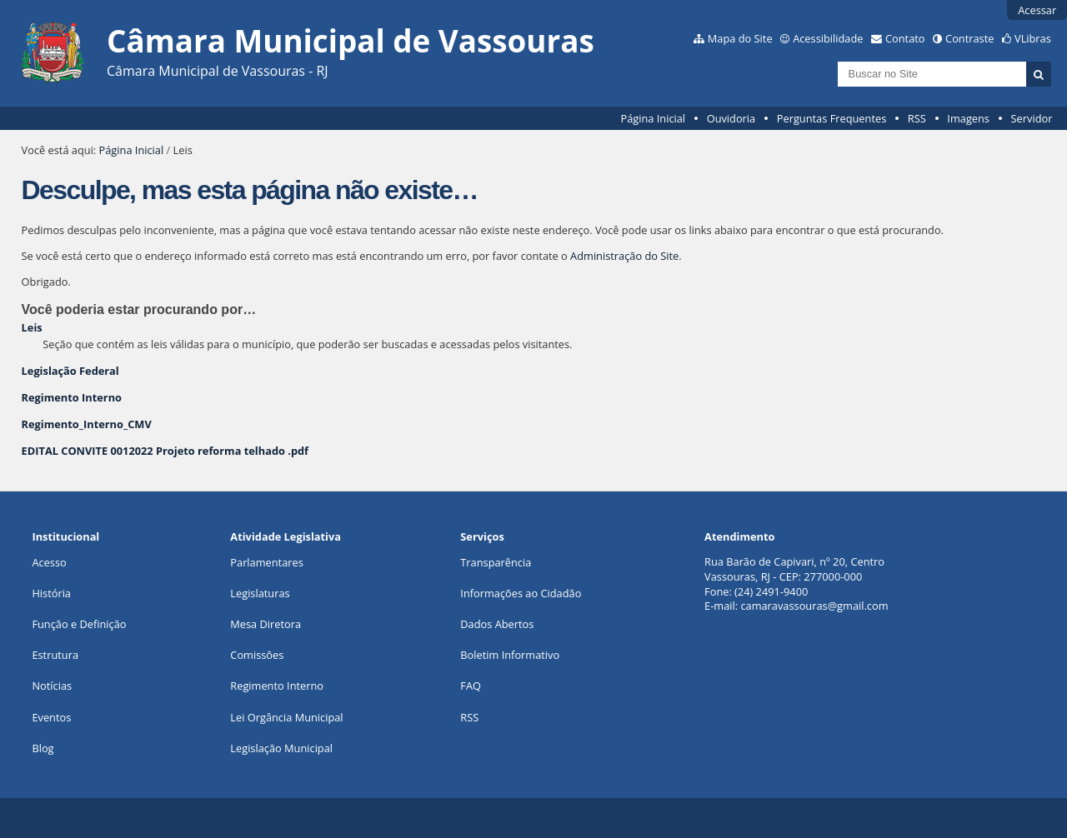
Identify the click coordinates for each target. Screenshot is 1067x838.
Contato (905, 38)
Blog (42, 748)
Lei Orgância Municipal (286, 717)
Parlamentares (266, 562)
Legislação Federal (70, 370)
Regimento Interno (72, 397)
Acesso (49, 562)
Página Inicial (652, 118)
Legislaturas (259, 593)
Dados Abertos (497, 623)
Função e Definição (79, 623)
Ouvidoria (731, 118)
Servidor (1032, 118)
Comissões (256, 654)
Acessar (1037, 9)
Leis (32, 327)
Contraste (969, 38)
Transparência (495, 562)
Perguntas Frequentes (831, 118)
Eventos (51, 717)
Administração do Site (624, 255)
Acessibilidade (828, 38)
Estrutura (55, 654)
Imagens (968, 118)
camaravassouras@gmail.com (814, 605)
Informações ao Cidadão (520, 593)
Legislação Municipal (281, 748)
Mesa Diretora (265, 623)
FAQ (470, 685)
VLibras (1032, 38)
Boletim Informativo (509, 654)
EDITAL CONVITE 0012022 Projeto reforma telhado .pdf (165, 450)
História (51, 593)
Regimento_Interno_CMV (87, 424)
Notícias (52, 685)
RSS (917, 118)
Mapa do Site (740, 38)
